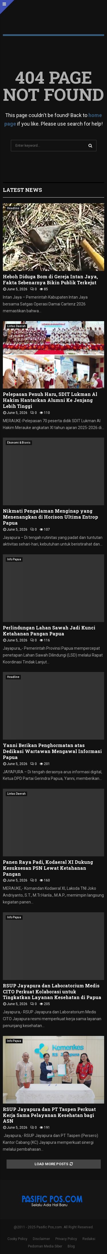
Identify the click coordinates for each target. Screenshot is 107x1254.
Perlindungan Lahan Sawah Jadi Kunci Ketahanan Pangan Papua (49, 631)
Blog (71, 1246)
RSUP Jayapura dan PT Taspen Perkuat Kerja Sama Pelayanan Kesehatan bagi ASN (49, 1115)
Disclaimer (41, 1239)
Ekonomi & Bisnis (19, 442)
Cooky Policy (17, 1239)
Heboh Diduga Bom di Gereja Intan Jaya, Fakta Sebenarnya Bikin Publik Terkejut (50, 279)
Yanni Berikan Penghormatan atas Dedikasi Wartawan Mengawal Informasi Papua (52, 751)
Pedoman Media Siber (45, 1246)
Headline (13, 208)
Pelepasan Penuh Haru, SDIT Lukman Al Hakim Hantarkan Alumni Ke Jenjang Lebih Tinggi (50, 400)
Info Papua (14, 559)
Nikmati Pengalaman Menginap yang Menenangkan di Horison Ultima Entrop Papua (50, 517)
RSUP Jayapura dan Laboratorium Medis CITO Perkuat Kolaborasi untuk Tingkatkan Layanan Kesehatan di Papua (52, 992)
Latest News (22, 189)
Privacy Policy (66, 1239)
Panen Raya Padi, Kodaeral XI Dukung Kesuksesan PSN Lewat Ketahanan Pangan (48, 868)
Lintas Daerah (16, 326)
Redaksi (88, 1239)
